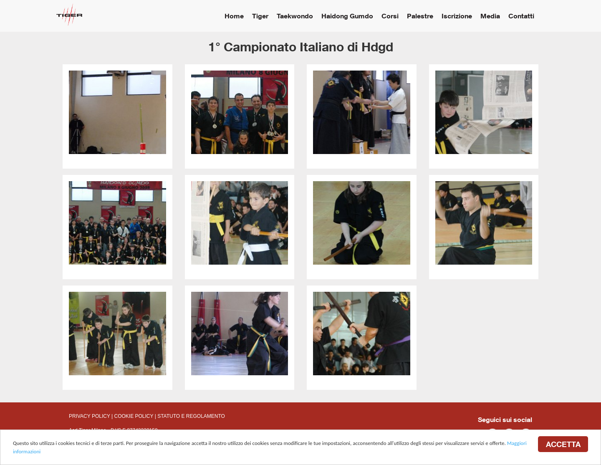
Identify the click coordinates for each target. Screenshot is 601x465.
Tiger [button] (260, 16)
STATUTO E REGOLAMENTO (191, 416)
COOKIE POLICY (134, 416)
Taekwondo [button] (295, 16)
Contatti (521, 16)
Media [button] (490, 16)
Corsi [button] (390, 16)
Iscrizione (457, 16)
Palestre (420, 16)
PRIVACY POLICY (89, 416)
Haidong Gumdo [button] (347, 16)
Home (234, 16)
